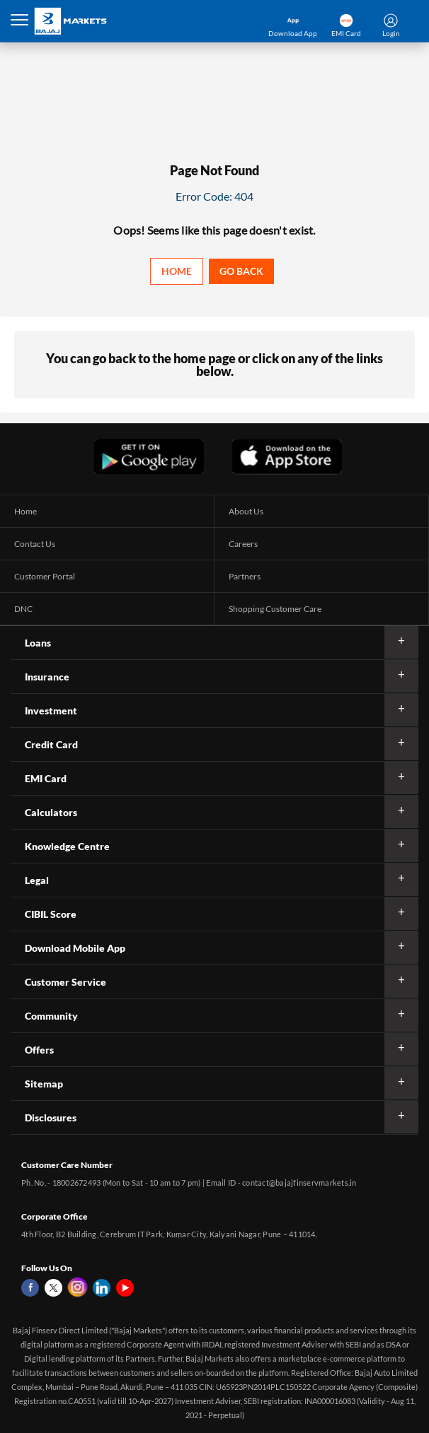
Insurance (47, 677)
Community (51, 1016)
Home (176, 271)
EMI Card (46, 778)
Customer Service (65, 982)
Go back (241, 271)
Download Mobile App (75, 948)
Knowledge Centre (67, 846)
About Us (246, 511)
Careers (243, 543)
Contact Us (34, 543)
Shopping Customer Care (275, 608)
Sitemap (44, 1084)
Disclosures (50, 1117)
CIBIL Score (50, 914)
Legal (37, 880)
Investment (51, 710)
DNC (23, 608)
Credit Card (51, 744)
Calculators (51, 812)
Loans (38, 643)
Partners (245, 576)
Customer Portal (44, 576)
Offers (39, 1050)
